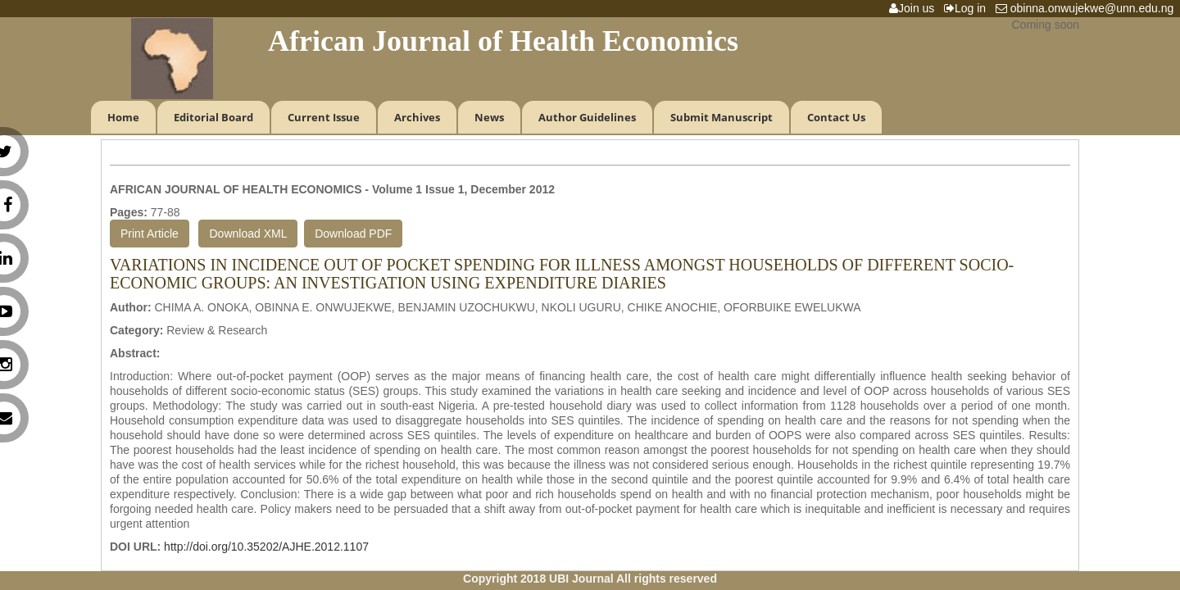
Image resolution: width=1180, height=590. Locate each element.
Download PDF (353, 233)
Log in (968, 8)
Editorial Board (213, 117)
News (489, 117)
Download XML (248, 233)
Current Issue (324, 117)
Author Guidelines (587, 117)
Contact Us (836, 117)
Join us (915, 8)
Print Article (149, 233)
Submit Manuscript (721, 117)
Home (123, 117)
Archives (417, 117)
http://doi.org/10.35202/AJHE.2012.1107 (266, 546)
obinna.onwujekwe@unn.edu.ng (1088, 8)
